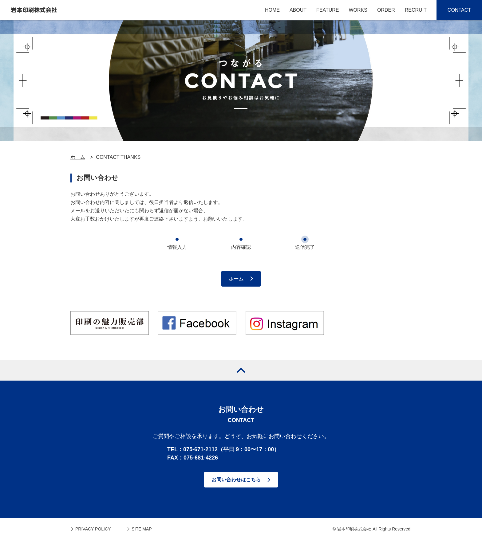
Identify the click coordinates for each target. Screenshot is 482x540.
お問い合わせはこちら (236, 479)
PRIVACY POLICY (93, 528)
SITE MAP (142, 528)
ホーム (77, 157)
